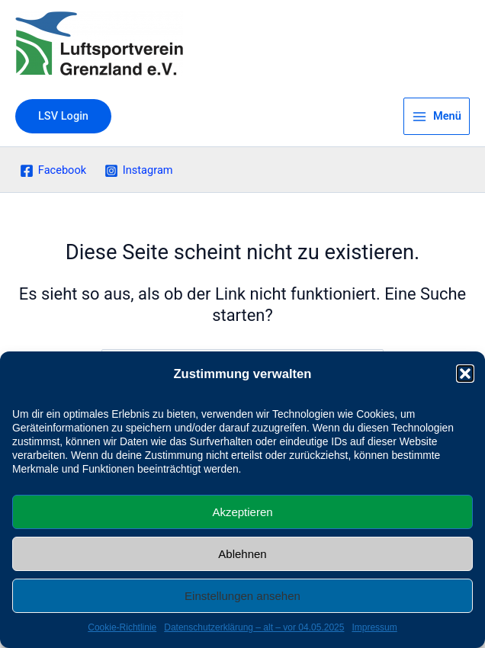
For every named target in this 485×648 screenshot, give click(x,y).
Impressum (374, 627)
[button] (465, 373)
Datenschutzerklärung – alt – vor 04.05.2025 (254, 627)
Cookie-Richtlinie (122, 627)
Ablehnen (242, 553)
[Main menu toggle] (436, 117)
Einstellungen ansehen (242, 595)
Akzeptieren (242, 511)
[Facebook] (53, 171)
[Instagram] (138, 171)
